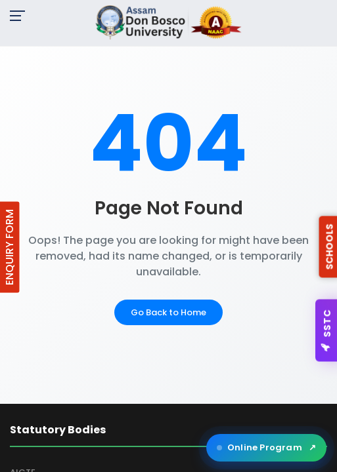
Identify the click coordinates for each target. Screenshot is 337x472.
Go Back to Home (168, 312)
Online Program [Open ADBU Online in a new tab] (266, 447)
